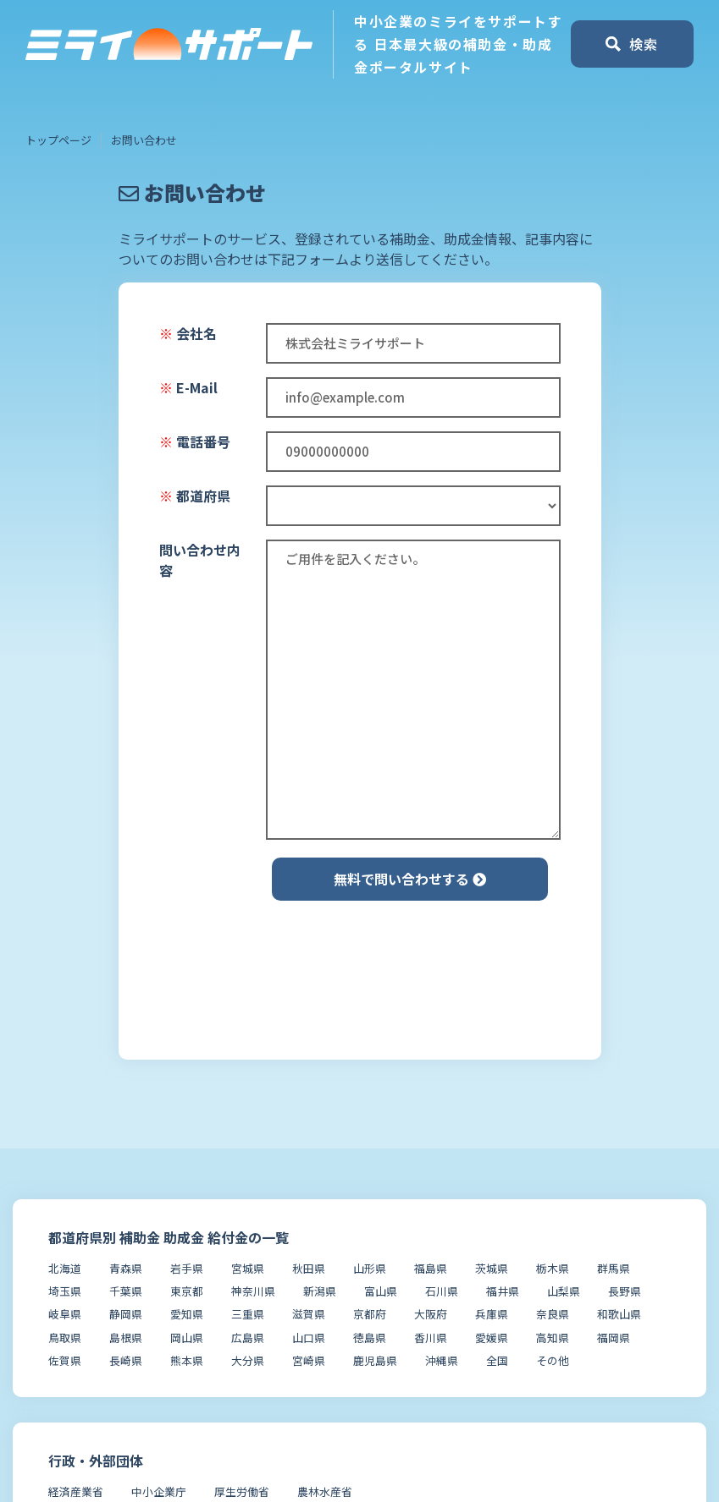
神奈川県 (253, 1291)
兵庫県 (491, 1314)
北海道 (64, 1268)
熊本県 (186, 1360)
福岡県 (613, 1337)
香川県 (430, 1337)
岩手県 (186, 1268)
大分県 (247, 1360)
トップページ (58, 140)
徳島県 (369, 1337)
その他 (552, 1360)
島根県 (125, 1337)
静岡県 (125, 1314)
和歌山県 (619, 1314)
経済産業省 (75, 1491)
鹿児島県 (375, 1360)
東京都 (186, 1291)
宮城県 (247, 1268)
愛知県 (186, 1314)
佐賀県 (64, 1360)
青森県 (125, 1268)
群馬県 (613, 1268)
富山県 (380, 1291)
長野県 (624, 1291)
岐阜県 (64, 1314)
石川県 (441, 1291)
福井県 (502, 1291)
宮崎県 (308, 1360)
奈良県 (552, 1314)
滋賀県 (308, 1314)
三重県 (247, 1314)
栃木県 (552, 1268)
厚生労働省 (241, 1491)
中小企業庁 (158, 1491)
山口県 (308, 1337)
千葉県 (125, 1291)
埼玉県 (64, 1291)
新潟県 (319, 1291)
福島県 (430, 1268)
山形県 (369, 1268)
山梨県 (563, 1291)
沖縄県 (441, 1360)
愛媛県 (491, 1337)
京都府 (369, 1314)
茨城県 (491, 1268)
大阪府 (430, 1314)
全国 (497, 1360)
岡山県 (186, 1337)
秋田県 (308, 1268)
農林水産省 (324, 1491)
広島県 (247, 1337)
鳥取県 (64, 1337)
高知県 (552, 1337)
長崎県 (125, 1360)
